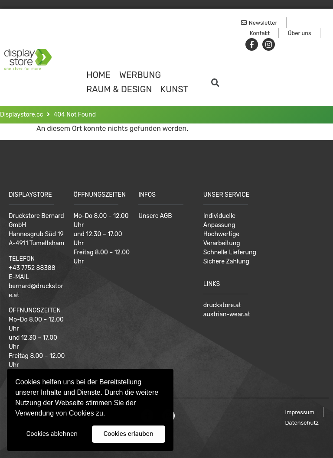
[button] (108, 414)
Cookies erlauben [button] (128, 434)
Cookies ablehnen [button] (52, 434)
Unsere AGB (155, 216)
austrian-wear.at (226, 314)
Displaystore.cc (21, 114)
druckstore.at (222, 305)
